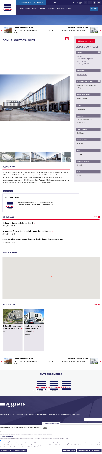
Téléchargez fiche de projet (85, 41)
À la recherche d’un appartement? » (31, 2)
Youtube (94, 2)
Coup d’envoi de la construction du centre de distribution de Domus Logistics (33, 239)
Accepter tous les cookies (89, 451)
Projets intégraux (82, 61)
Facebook (90, 2)
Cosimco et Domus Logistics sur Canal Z (18, 223)
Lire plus (45, 427)
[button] (51, 277)
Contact (69, 8)
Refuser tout (69, 451)
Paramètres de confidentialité (51, 423)
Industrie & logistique (86, 59)
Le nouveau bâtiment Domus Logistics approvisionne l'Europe (27, 231)
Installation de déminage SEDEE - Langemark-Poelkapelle (33, 328)
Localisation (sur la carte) (85, 81)
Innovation (35, 8)
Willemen (7, 8)
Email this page (67, 38)
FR (77, 2)
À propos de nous (61, 8)
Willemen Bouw (8, 191)
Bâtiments (80, 56)
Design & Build (84, 64)
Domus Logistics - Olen (18, 40)
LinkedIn (85, 2)
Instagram (99, 2)
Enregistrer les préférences (13, 451)
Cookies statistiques (6, 441)
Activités (22, 8)
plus (95, 217)
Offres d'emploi (50, 8)
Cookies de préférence (7, 436)
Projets (28, 8)
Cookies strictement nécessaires (10, 432)
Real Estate (94, 8)
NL (74, 2)
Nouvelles (42, 8)
